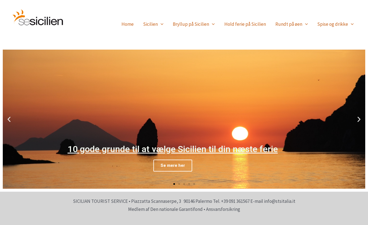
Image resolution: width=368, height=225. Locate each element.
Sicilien (153, 24)
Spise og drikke (335, 24)
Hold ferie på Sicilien (245, 24)
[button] (174, 184)
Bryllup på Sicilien (194, 24)
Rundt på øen (291, 24)
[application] (160, 24)
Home (127, 24)
